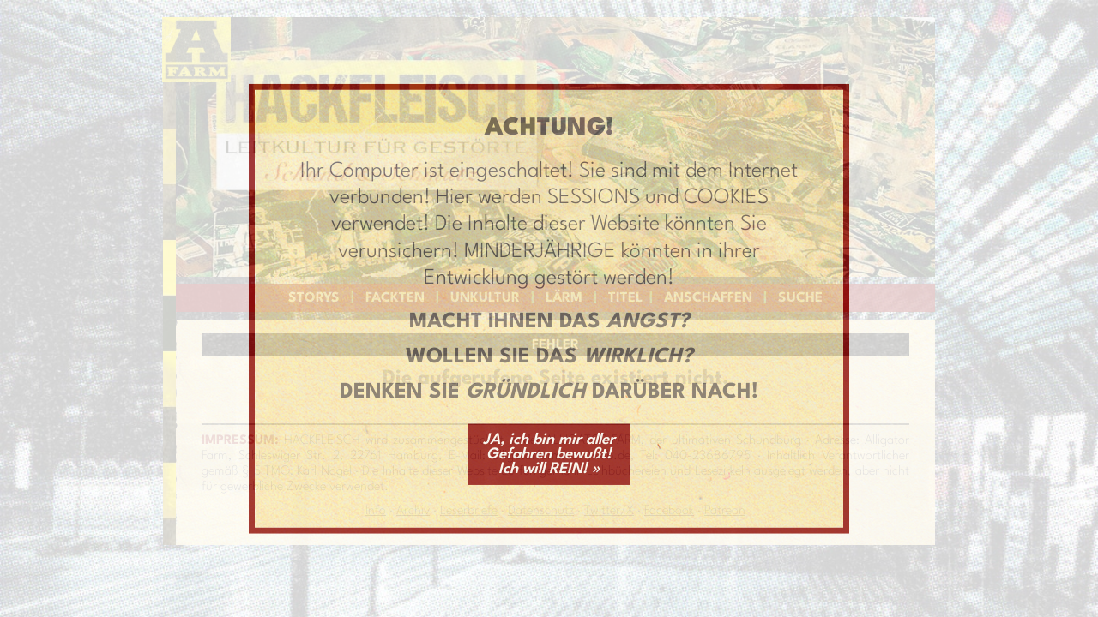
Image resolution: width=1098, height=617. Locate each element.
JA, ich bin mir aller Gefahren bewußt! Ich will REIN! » (549, 454)
